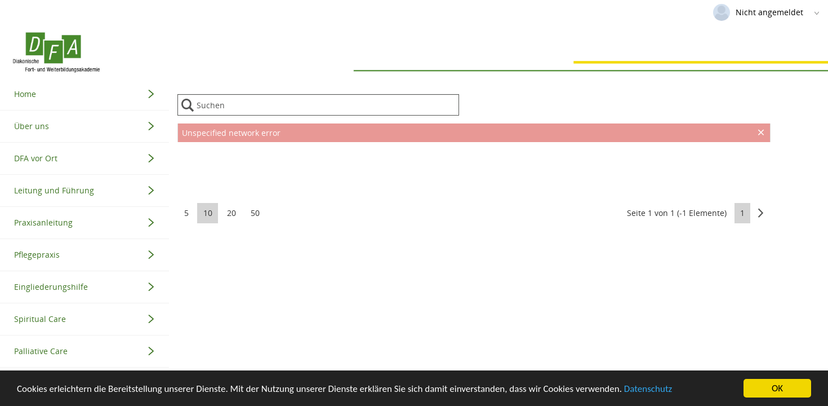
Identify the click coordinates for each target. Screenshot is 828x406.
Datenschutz (648, 389)
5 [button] (186, 213)
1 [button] (742, 213)
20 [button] (231, 213)
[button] (761, 213)
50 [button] (255, 213)
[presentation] (474, 170)
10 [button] (207, 213)
